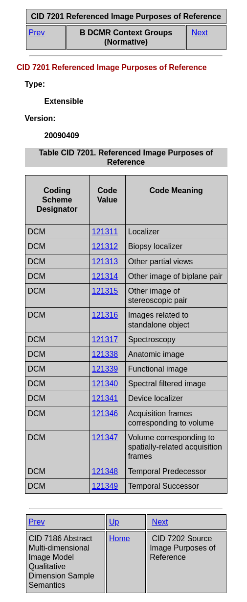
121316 (105, 315)
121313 (105, 261)
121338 (105, 354)
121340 (105, 383)
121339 (105, 369)
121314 (105, 276)
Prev (37, 32)
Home (119, 538)
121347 (105, 437)
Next (200, 32)
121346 (105, 413)
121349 (105, 486)
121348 (105, 471)
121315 (105, 291)
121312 (105, 246)
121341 (105, 398)
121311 (105, 231)
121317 (105, 339)
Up (114, 522)
